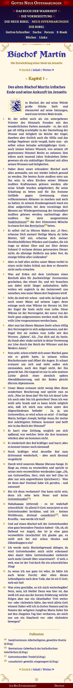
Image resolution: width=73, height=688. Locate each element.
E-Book (62, 32)
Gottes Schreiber (18, 32)
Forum (49, 32)
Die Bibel (36, 27)
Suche (37, 32)
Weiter (48, 70)
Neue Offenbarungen (50, 21)
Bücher (31, 37)
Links (43, 37)
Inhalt (37, 70)
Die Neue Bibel (16, 21)
